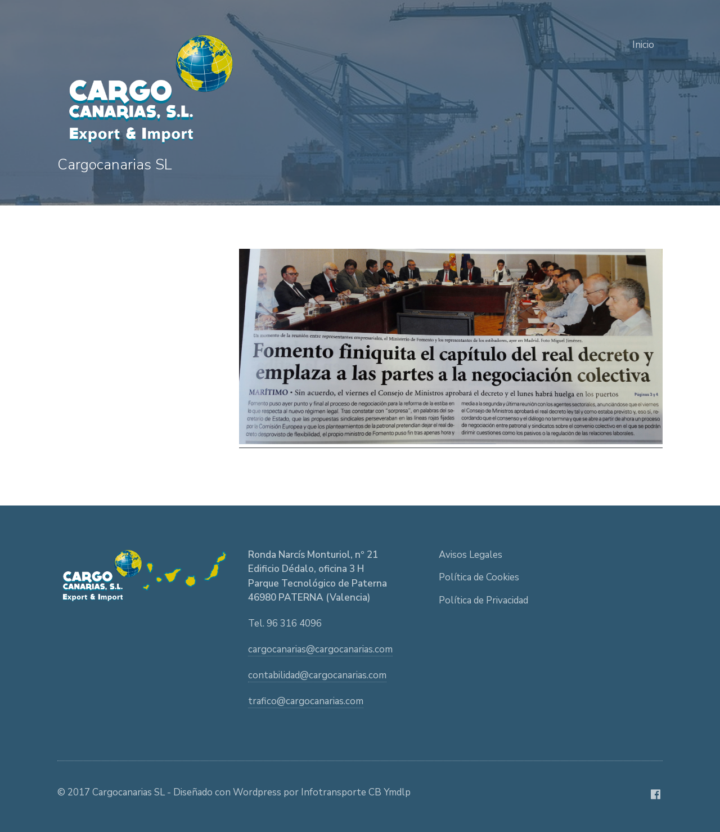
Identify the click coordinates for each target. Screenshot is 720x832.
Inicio (643, 44)
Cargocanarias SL (114, 165)
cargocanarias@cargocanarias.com (320, 649)
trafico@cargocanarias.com (305, 701)
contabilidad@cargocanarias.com (317, 675)
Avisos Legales (470, 554)
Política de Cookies (479, 577)
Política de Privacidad (483, 600)
